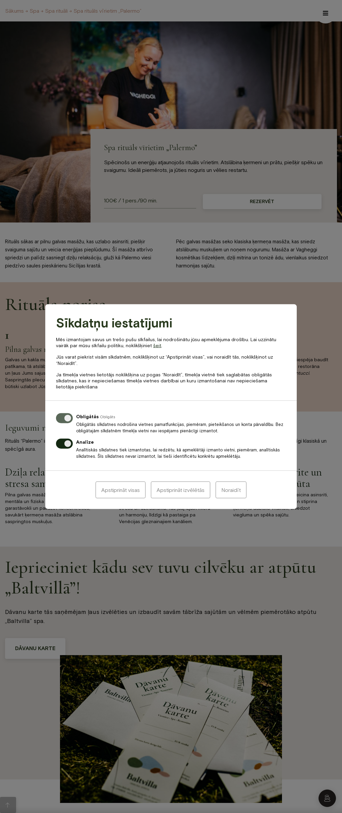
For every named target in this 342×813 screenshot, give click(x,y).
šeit (157, 345)
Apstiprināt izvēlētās (181, 490)
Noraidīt (231, 490)
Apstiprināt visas (120, 490)
